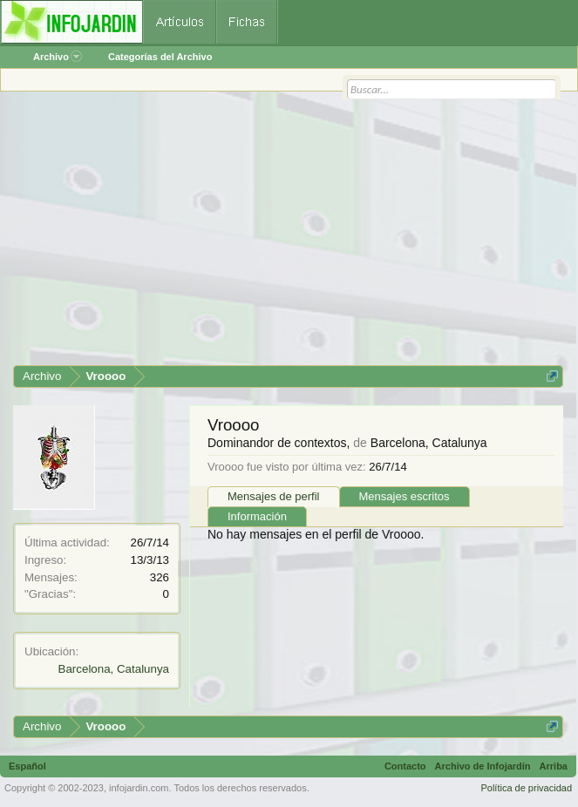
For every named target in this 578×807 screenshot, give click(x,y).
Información (257, 516)
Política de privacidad (526, 788)
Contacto (405, 766)
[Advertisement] (288, 234)
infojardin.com (138, 788)
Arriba (554, 766)
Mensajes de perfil (274, 496)
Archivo (57, 57)
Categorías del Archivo (160, 56)
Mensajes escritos (404, 496)
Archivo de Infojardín (483, 766)
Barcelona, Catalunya (113, 668)
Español (27, 766)
